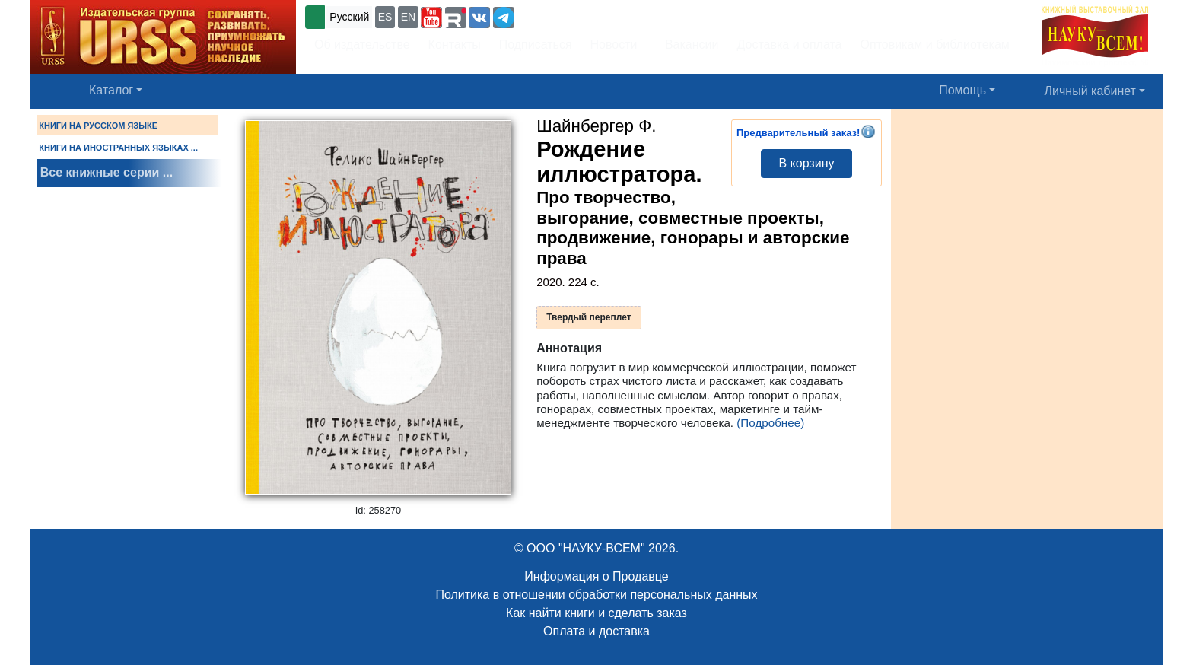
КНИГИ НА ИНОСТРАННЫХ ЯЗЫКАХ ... (118, 147)
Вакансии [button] (687, 44)
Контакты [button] (454, 44)
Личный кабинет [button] (1090, 90)
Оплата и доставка (596, 631)
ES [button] (385, 17)
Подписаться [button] (535, 44)
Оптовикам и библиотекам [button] (935, 44)
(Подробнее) (770, 422)
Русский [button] (349, 17)
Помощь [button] (962, 90)
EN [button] (408, 17)
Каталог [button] (111, 90)
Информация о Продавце (596, 576)
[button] (431, 17)
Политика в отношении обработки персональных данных (596, 594)
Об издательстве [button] (362, 44)
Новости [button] (614, 44)
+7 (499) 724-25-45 (573, 15)
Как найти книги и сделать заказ (596, 612)
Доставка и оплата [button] (788, 44)
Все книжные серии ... (106, 172)
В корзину (806, 163)
